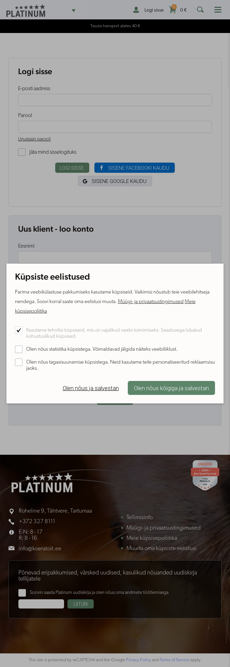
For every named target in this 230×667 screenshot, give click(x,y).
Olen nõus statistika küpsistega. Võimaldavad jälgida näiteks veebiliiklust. (102, 349)
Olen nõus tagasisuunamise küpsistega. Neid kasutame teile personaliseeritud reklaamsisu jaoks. (120, 365)
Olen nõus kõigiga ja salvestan (171, 388)
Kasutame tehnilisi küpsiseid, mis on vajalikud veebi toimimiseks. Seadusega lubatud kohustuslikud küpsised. (114, 333)
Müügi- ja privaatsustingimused (151, 301)
